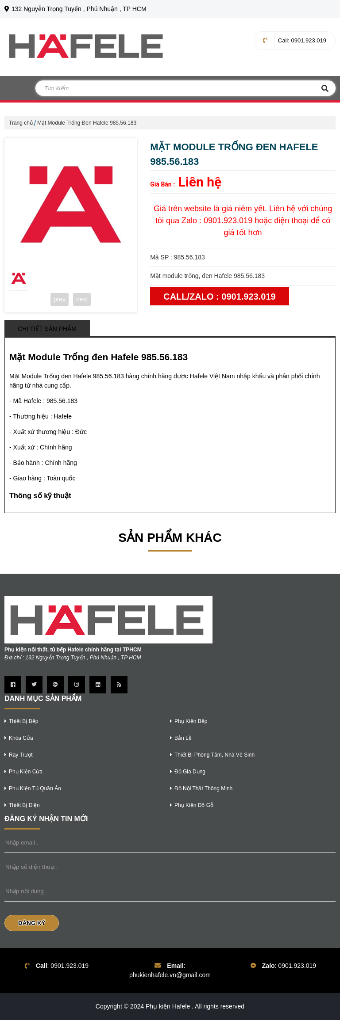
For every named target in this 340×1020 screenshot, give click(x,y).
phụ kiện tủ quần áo (32, 788)
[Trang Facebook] (12, 684)
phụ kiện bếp (188, 721)
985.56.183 (61, 400)
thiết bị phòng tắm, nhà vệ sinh (212, 755)
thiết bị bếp (21, 721)
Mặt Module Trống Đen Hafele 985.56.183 (86, 123)
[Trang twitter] (34, 684)
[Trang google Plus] (55, 684)
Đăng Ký (31, 923)
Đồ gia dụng (187, 772)
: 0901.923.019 (294, 40)
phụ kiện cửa (23, 772)
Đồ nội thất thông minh (201, 788)
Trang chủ (21, 123)
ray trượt (18, 755)
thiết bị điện (22, 805)
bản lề (181, 738)
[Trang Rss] (119, 684)
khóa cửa (18, 738)
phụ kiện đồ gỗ (191, 805)
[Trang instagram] (76, 684)
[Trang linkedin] (97, 684)
